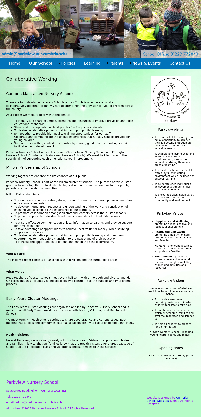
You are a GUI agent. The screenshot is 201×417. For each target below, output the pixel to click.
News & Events (146, 63)
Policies (68, 63)
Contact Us (180, 63)
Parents (116, 63)
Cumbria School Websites (167, 399)
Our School (40, 63)
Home (14, 63)
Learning (92, 63)
